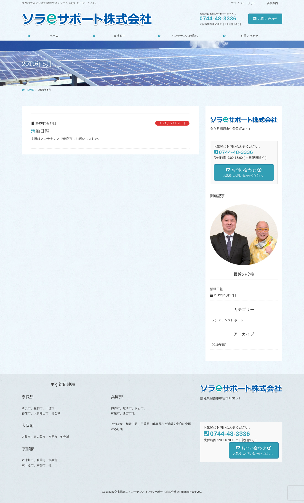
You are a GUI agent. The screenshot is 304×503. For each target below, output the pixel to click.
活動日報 (40, 131)
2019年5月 (219, 344)
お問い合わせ (265, 18)
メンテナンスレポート (172, 123)
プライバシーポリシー (245, 3)
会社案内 (272, 3)
